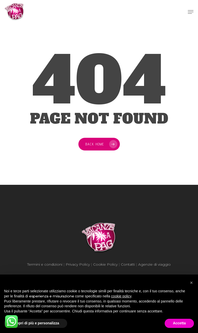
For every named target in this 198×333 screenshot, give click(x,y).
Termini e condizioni (44, 264)
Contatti (128, 264)
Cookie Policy (105, 264)
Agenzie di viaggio (154, 264)
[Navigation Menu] (190, 11)
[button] (191, 283)
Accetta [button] (179, 323)
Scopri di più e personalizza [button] (35, 323)
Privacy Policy (78, 264)
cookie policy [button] (121, 296)
